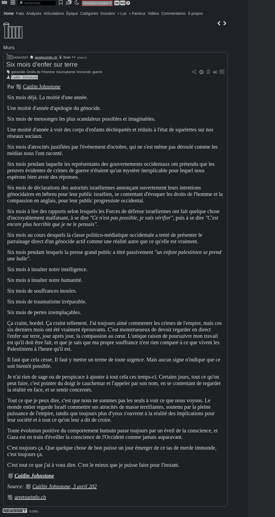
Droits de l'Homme (41, 72)
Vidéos (153, 13)
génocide (18, 72)
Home (9, 13)
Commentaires (173, 13)
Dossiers (107, 13)
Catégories (89, 13)
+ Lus (122, 13)
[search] (37, 3)
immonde (84, 72)
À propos (195, 13)
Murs (9, 47)
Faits (20, 13)
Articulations (54, 13)
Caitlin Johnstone (24, 77)
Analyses (34, 13)
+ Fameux (137, 13)
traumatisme (65, 72)
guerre (97, 72)
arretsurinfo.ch (46, 57)
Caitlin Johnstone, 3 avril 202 (64, 486)
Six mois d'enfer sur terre (42, 64)
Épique (72, 13)
